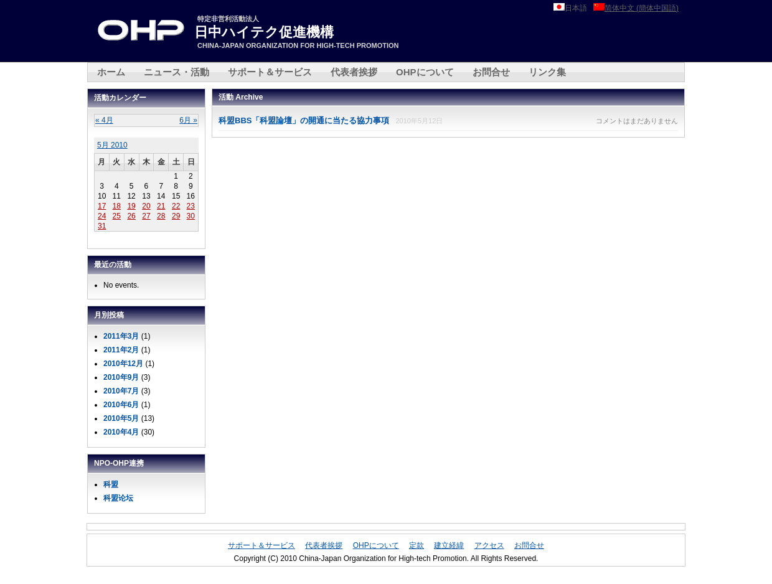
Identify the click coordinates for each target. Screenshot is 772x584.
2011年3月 (121, 336)
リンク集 (547, 72)
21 (161, 206)
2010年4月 (121, 432)
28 (161, 216)
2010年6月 (121, 404)
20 (146, 206)
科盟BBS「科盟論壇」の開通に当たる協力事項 (304, 120)
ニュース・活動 (176, 72)
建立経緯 (449, 545)
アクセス (489, 545)
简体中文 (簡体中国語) (642, 8)
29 (176, 216)
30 (191, 216)
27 (146, 216)
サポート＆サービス (270, 72)
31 (102, 226)
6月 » (188, 120)
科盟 (110, 484)
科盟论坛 (118, 498)
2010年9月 (121, 377)
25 (117, 216)
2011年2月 (121, 350)
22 (176, 206)
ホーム (111, 72)
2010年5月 (121, 418)
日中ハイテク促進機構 (264, 32)
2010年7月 (121, 391)
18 (117, 206)
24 (102, 216)
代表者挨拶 (354, 72)
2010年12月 (123, 363)
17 (102, 206)
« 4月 (104, 120)
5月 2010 (112, 145)
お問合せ (491, 72)
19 (131, 206)
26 (131, 216)
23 (191, 206)
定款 (416, 545)
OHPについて (425, 72)
